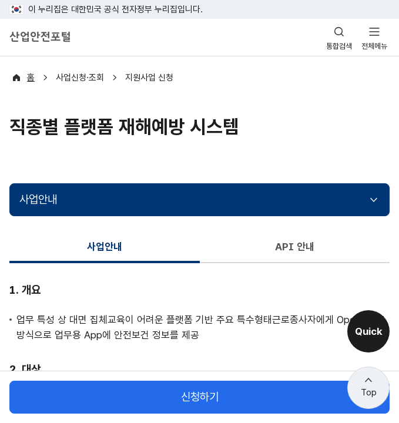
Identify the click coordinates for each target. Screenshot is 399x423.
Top (369, 392)
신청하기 (200, 397)
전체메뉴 (374, 46)
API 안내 (294, 246)
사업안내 (38, 199)
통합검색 (339, 46)
